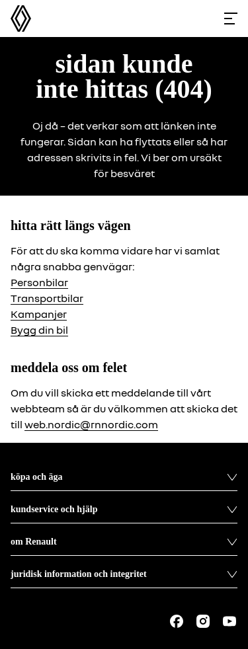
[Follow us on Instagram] (203, 621)
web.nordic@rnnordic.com (91, 424)
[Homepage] (21, 18)
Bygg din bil (39, 329)
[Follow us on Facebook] (177, 621)
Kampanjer (39, 314)
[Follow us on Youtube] (229, 621)
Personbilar (39, 282)
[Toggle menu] (230, 18)
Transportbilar (47, 298)
